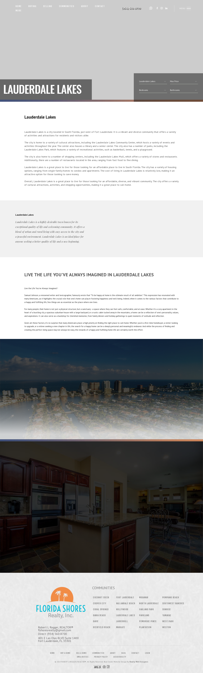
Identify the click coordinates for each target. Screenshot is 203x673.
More (19, 10)
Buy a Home (65, 653)
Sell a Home (81, 653)
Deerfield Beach (101, 627)
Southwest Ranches (173, 603)
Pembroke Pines (147, 621)
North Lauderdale (149, 603)
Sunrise (166, 609)
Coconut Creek (101, 597)
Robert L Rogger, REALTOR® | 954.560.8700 (130, 8)
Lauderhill (122, 621)
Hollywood (122, 609)
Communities (66, 6)
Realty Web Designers (139, 662)
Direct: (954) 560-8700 (52, 634)
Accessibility (119, 657)
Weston (166, 627)
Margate (120, 627)
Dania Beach (99, 615)
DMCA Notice (82, 657)
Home (19, 6)
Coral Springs (101, 609)
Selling (47, 6)
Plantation (145, 627)
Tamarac (166, 615)
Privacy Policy (101, 657)
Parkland (144, 615)
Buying (32, 6)
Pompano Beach (170, 597)
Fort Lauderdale (125, 597)
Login (147, 653)
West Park (168, 621)
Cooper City (99, 603)
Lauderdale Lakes (125, 615)
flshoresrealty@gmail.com (54, 630)
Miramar (143, 597)
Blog (123, 653)
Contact (100, 6)
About (84, 6)
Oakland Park (146, 609)
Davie (96, 621)
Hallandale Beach (125, 603)
